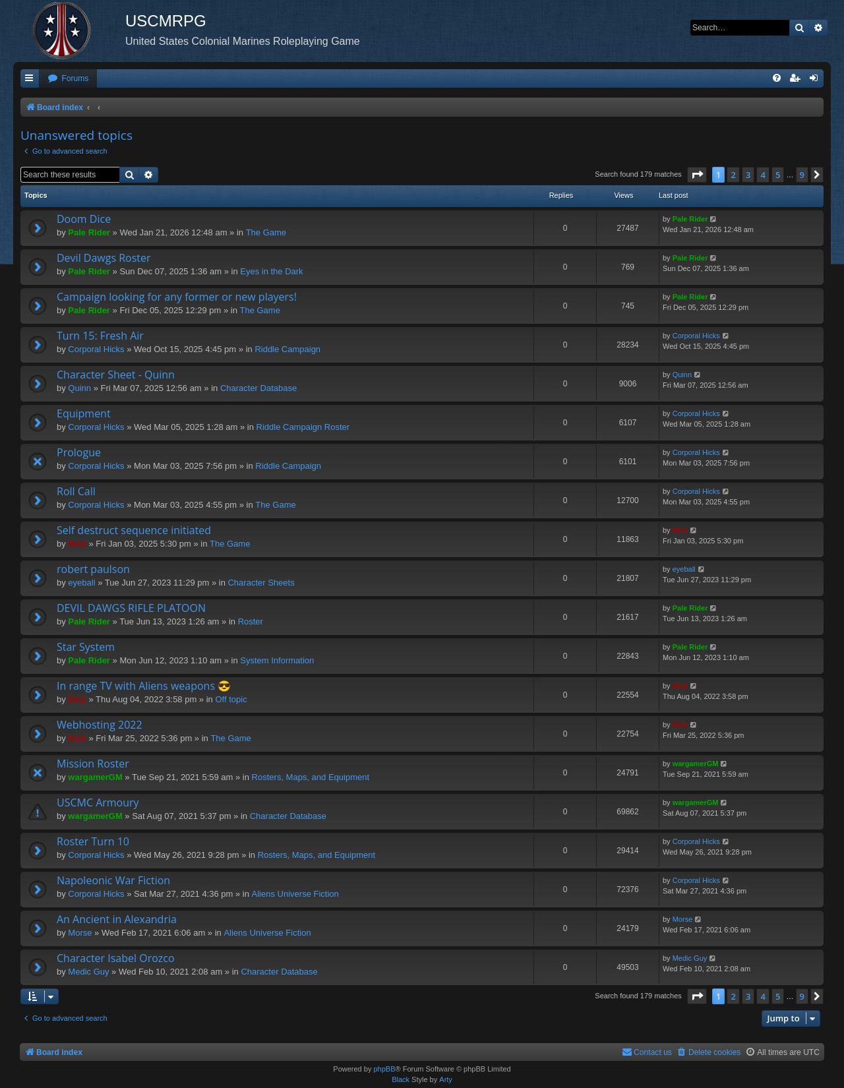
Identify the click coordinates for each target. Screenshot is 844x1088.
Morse (80, 933)
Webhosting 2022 (99, 724)
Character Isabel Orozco (116, 958)
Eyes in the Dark (271, 271)
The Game (266, 232)
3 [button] (748, 175)
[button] (697, 175)
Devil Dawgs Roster (104, 258)
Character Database (258, 388)
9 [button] (802, 175)
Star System (86, 647)
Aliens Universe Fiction (295, 894)
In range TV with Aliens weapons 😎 (144, 686)
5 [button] (777, 175)
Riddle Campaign (287, 349)
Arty (445, 1079)
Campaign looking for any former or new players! (177, 296)
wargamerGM (95, 777)
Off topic (231, 699)
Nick (77, 544)
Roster (250, 621)
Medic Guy (88, 972)
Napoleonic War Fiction (113, 880)
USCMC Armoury (98, 802)
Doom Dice (84, 219)
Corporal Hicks (96, 349)
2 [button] (733, 175)
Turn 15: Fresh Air (100, 335)
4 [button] (762, 175)
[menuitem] (68, 79)
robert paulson (93, 569)
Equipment (84, 413)
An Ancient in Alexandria (117, 919)
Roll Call (76, 491)
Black (400, 1079)
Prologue (79, 452)
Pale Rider (89, 232)
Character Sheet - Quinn (116, 374)
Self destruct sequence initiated (134, 530)
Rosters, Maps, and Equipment (310, 777)
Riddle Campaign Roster (303, 427)
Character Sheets (260, 583)
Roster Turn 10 (93, 841)
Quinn (79, 388)
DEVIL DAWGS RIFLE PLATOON (131, 608)
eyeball (81, 583)
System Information (277, 660)
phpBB (384, 1069)
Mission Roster (93, 763)
